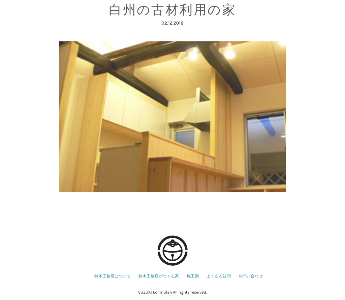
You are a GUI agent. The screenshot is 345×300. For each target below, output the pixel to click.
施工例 (193, 276)
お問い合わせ (251, 276)
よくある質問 (219, 276)
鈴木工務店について (112, 276)
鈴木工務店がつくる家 (158, 276)
